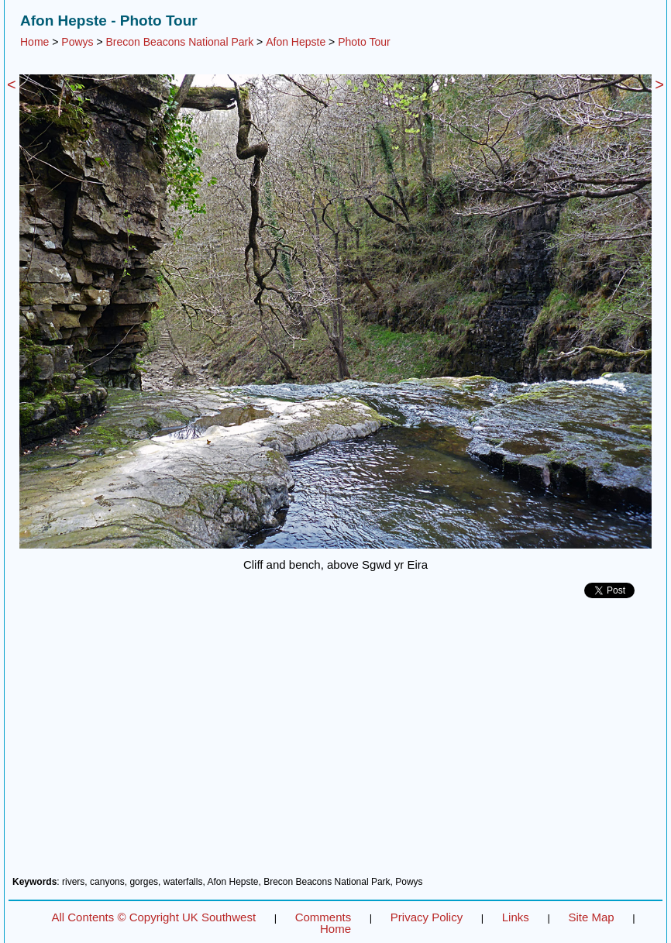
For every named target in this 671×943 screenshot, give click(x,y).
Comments (323, 917)
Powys (77, 42)
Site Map (591, 917)
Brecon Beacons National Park (180, 42)
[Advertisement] (335, 743)
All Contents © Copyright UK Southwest (153, 917)
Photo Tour (364, 42)
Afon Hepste (295, 42)
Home (34, 42)
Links (515, 917)
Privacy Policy (427, 917)
